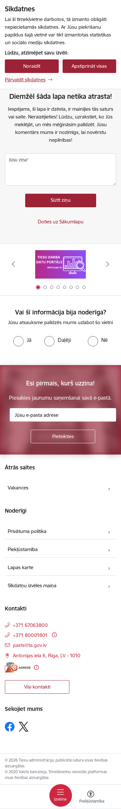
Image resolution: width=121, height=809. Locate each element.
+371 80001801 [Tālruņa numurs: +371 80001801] (30, 635)
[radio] (22, 340)
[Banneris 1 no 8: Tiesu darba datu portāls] (60, 264)
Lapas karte (20, 567)
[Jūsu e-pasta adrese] (63, 415)
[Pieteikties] (63, 436)
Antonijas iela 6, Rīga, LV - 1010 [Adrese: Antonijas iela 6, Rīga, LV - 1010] (46, 655)
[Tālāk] (107, 264)
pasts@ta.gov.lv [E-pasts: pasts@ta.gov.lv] (29, 645)
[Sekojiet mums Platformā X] (23, 727)
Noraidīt (31, 66)
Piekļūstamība (23, 549)
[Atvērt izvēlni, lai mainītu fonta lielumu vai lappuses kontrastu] (90, 797)
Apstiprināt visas (89, 66)
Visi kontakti (37, 687)
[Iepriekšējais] (13, 264)
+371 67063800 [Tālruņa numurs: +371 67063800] (30, 625)
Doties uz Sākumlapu (61, 222)
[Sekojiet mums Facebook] (10, 727)
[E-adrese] (18, 667)
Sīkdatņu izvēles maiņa (32, 585)
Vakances (18, 488)
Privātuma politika (27, 531)
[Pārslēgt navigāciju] (60, 795)
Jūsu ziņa (18, 160)
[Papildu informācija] (54, 634)
